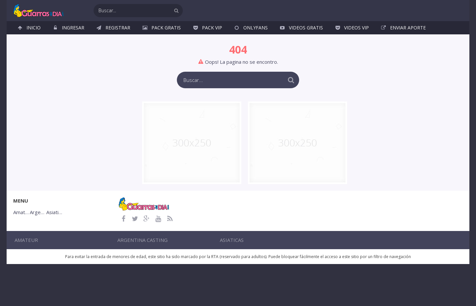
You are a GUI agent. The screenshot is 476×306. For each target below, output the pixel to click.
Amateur (102, 254)
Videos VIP (356, 33)
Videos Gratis (306, 33)
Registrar (117, 33)
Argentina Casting (174, 254)
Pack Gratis (166, 33)
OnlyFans (255, 33)
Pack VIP (212, 33)
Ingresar (73, 33)
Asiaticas (226, 254)
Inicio (33, 33)
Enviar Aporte (408, 33)
